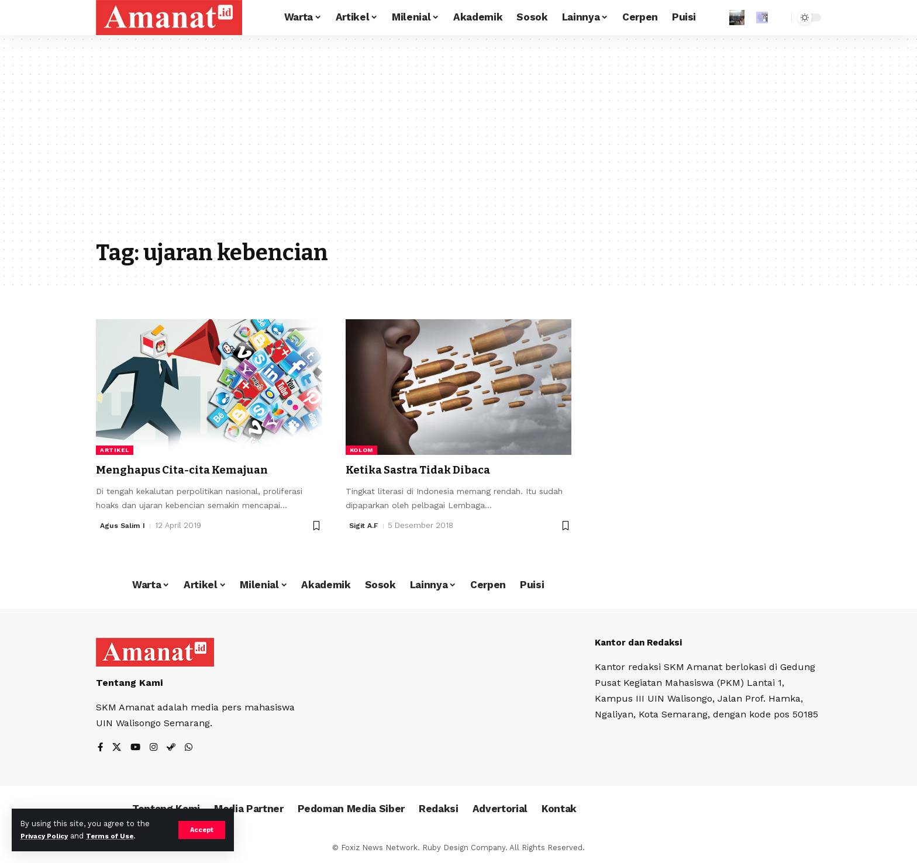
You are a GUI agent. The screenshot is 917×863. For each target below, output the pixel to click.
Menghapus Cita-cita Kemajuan (194, 469)
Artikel (114, 450)
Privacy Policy (47, 835)
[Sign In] (736, 17)
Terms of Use (120, 835)
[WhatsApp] (192, 748)
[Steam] (173, 748)
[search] (779, 17)
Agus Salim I (123, 525)
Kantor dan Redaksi (642, 642)
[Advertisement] (458, 146)
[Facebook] (100, 748)
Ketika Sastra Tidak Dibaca (429, 469)
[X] (117, 748)
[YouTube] (137, 748)
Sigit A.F (365, 525)
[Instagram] (155, 748)
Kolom (362, 450)
